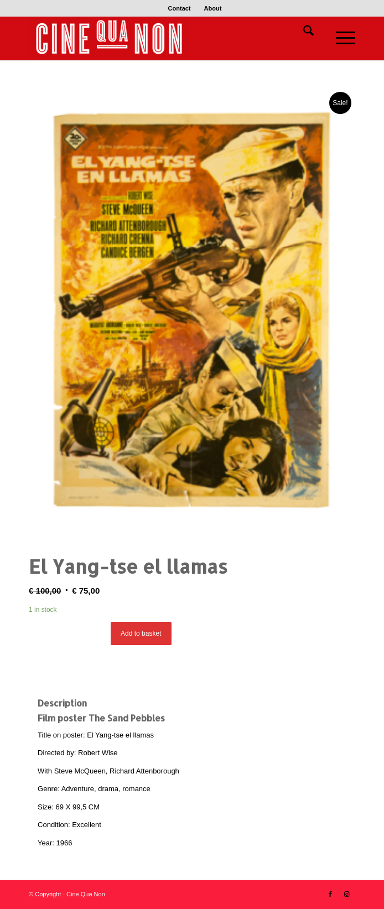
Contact (179, 8)
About (213, 8)
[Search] (303, 33)
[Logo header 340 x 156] (159, 38)
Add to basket (141, 633)
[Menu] (340, 38)
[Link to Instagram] (347, 894)
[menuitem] (180, 8)
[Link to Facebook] (330, 894)
